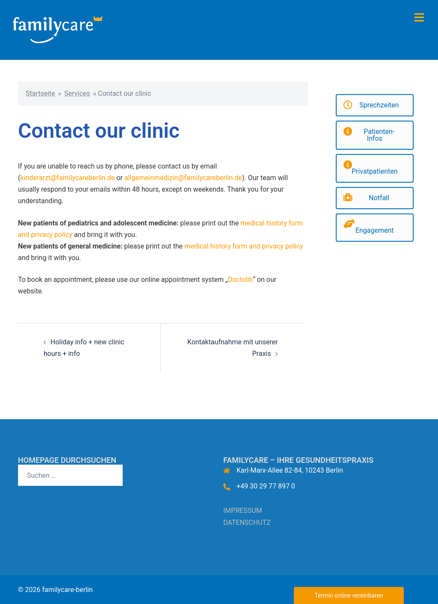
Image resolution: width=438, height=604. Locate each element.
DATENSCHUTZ (247, 522)
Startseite (40, 93)
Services (77, 93)
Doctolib (240, 279)
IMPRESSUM (242, 510)
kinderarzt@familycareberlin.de (67, 178)
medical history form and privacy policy (243, 246)
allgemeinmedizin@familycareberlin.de (183, 178)
